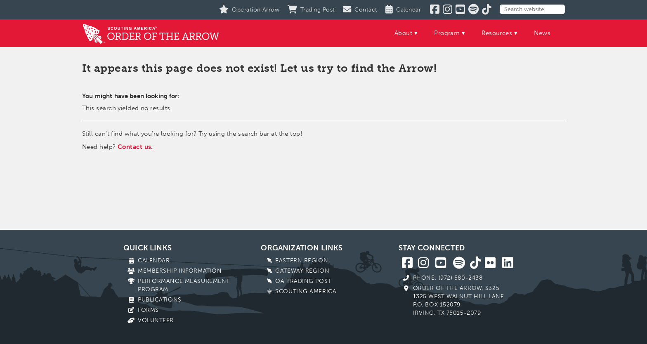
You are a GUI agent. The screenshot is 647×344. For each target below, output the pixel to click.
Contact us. (135, 147)
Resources (497, 33)
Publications (160, 299)
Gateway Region (302, 270)
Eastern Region (301, 260)
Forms (148, 309)
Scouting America (305, 291)
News (542, 33)
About (403, 33)
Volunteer (156, 320)
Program (447, 33)
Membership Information (180, 270)
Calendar (154, 260)
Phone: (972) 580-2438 (448, 277)
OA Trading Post (303, 281)
